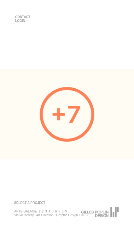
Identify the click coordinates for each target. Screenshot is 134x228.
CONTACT (22, 17)
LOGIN (20, 20)
